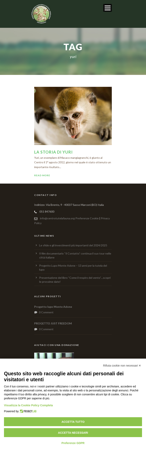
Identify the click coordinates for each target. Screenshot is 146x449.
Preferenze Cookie (87, 218)
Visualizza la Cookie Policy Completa (28, 405)
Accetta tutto (73, 421)
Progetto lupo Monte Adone (53, 306)
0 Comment (46, 312)
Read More (42, 175)
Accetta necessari (73, 432)
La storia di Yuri (53, 152)
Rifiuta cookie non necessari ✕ (122, 365)
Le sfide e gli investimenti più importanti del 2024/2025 (73, 245)
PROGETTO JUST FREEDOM (53, 323)
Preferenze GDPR (73, 443)
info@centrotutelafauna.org (57, 218)
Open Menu (107, 8)
